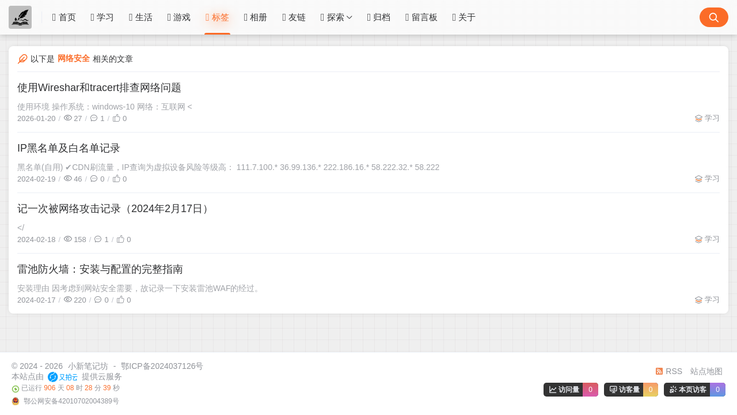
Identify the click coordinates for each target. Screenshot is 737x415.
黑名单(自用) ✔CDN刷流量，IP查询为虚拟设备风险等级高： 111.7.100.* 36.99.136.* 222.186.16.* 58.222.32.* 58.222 (228, 167)
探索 (332, 17)
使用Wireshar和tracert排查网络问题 (99, 87)
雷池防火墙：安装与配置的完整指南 (100, 269)
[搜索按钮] (714, 17)
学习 (103, 17)
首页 (64, 17)
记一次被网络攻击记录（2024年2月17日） (115, 208)
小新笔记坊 (88, 366)
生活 (141, 17)
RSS (668, 371)
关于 (464, 17)
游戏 (179, 17)
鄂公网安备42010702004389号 (70, 401)
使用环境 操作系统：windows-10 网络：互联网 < (104, 106)
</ (20, 227)
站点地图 (706, 371)
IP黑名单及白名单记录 (68, 148)
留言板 (421, 17)
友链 (294, 17)
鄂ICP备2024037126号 (162, 366)
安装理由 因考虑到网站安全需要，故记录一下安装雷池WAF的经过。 (140, 288)
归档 (379, 17)
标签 (217, 17)
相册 (256, 17)
